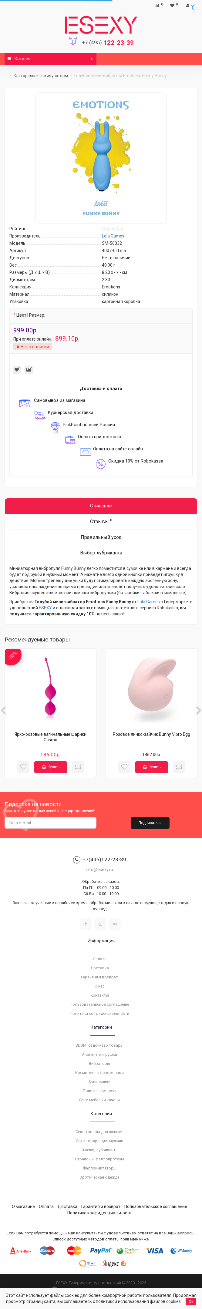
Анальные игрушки (99, 1054)
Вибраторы (99, 1063)
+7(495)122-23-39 (99, 859)
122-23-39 (108, 42)
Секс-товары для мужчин (99, 1141)
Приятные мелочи (99, 1091)
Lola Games (148, 601)
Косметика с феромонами (99, 1072)
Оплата (99, 959)
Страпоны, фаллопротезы (99, 1159)
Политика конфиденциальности (99, 1013)
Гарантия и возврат (99, 977)
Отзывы (101, 521)
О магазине (23, 1206)
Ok (191, 1302)
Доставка (99, 968)
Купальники (99, 1081)
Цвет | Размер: (30, 315)
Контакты (99, 995)
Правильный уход (101, 537)
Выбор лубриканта (101, 553)
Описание (101, 506)
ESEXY (45, 607)
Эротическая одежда (99, 1177)
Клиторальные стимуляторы (41, 75)
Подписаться (150, 823)
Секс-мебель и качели (99, 1100)
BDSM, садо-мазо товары (99, 1045)
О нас (100, 986)
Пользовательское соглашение (99, 1004)
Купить (50, 767)
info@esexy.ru (99, 869)
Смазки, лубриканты (100, 1150)
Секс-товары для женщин (99, 1131)
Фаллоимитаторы (99, 1168)
